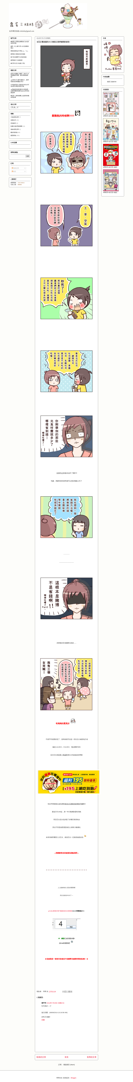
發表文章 (15, 168)
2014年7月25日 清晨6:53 (55, 1003)
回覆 (43, 1020)
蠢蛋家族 (13, 135)
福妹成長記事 (15, 129)
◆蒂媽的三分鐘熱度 (16, 60)
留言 (14, 171)
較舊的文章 (91, 1057)
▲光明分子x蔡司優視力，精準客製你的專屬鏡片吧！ (20, 80)
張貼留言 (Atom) (69, 1064)
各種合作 (13, 120)
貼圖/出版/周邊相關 (16, 126)
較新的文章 (41, 1057)
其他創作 (13, 123)
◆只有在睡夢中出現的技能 (18, 57)
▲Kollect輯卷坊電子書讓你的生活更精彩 (60, 911)
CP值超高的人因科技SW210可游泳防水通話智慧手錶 (20, 85)
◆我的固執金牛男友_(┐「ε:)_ (19, 51)
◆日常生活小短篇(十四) (18, 63)
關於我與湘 (14, 132)
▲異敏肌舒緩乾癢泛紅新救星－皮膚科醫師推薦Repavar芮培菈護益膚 (20, 91)
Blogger (73, 1078)
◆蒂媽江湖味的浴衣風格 (18, 54)
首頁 (66, 1057)
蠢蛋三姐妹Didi (111, 81)
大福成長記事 (15, 117)
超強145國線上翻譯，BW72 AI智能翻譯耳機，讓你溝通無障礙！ (20, 75)
